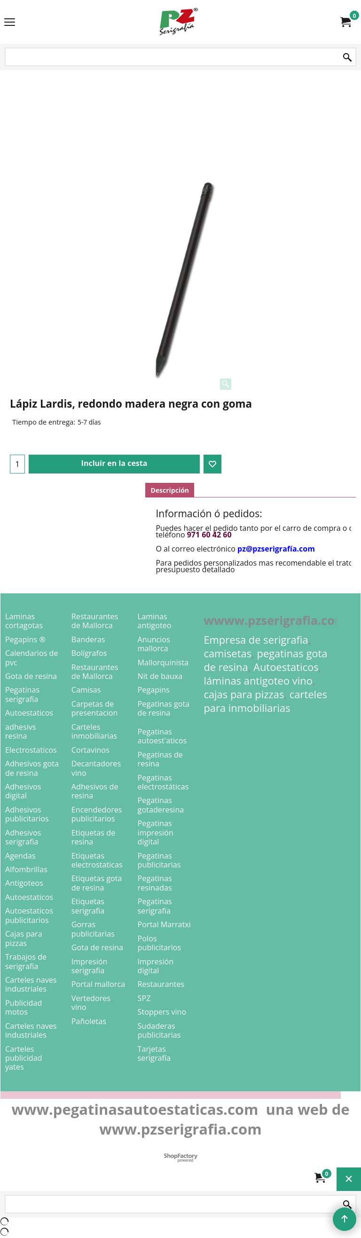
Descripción (169, 490)
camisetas (227, 653)
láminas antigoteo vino (258, 680)
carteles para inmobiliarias (265, 701)
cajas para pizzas (244, 694)
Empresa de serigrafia (256, 640)
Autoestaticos (286, 667)
